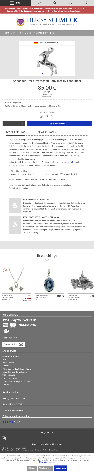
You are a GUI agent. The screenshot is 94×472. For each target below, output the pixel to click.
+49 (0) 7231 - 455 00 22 (13, 398)
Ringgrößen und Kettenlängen (14, 372)
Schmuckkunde (8, 366)
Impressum (59, 444)
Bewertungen (47, 132)
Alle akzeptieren (45, 468)
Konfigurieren (60, 468)
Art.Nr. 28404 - (68, 162)
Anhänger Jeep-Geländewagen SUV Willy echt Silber (74, 297)
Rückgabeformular (9, 378)
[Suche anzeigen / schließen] (55, 3)
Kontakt (5, 384)
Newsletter (36, 444)
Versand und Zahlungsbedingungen (16, 381)
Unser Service (8, 362)
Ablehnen (31, 468)
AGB (52, 444)
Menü (15, 3)
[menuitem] (15, 3)
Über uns (6, 359)
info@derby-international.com (14, 410)
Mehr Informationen (47, 462)
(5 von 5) (11, 422)
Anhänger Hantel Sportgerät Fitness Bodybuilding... (7, 297)
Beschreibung (15, 132)
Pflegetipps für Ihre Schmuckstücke (16, 369)
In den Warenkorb (59, 123)
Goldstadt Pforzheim (10, 356)
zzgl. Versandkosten (47, 93)
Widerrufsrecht (8, 375)
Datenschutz (45, 444)
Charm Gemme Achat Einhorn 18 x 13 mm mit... (41, 297)
